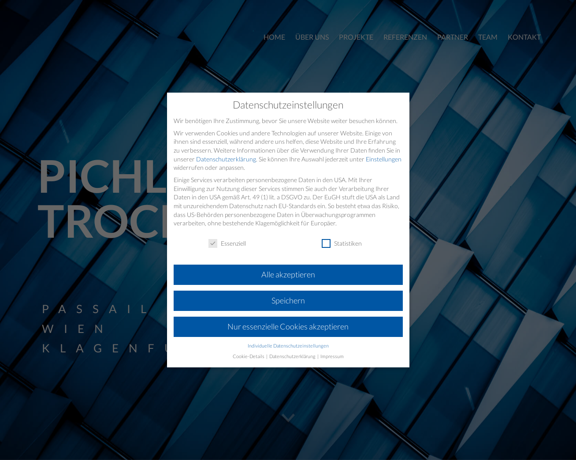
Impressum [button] (332, 356)
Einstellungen (383, 159)
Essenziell (227, 243)
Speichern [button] (288, 300)
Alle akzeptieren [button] (288, 274)
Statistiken (342, 243)
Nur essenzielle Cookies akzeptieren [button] (288, 326)
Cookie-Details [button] (249, 356)
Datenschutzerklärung (226, 159)
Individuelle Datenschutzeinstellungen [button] (288, 345)
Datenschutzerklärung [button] (292, 356)
